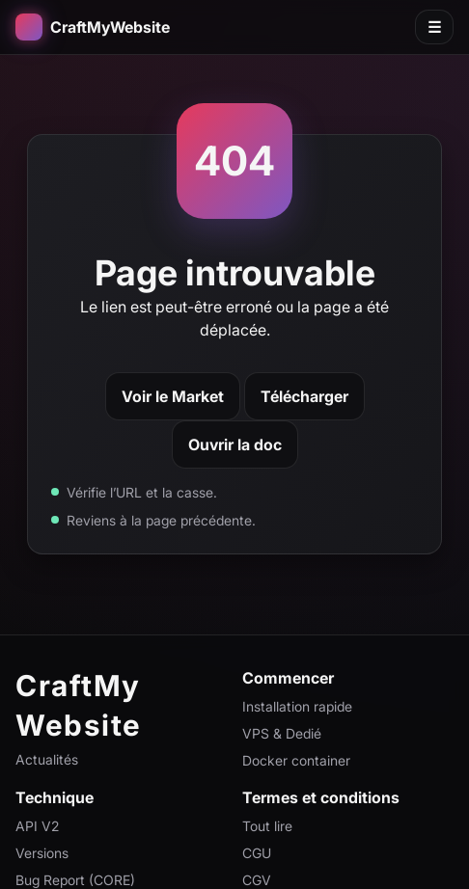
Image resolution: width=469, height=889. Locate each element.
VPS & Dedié (281, 733)
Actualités (46, 759)
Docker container (296, 760)
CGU (256, 853)
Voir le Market (173, 396)
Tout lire (267, 826)
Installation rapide (297, 706)
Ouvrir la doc (235, 444)
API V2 (37, 826)
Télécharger (304, 396)
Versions (42, 853)
